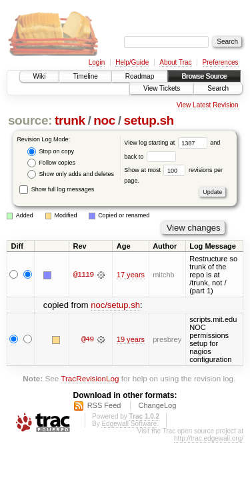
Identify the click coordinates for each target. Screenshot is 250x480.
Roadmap (139, 76)
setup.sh (148, 120)
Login (97, 62)
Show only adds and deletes (70, 174)
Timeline (85, 76)
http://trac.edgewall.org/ (208, 438)
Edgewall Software (129, 423)
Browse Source (204, 76)
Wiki (39, 76)
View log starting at (167, 142)
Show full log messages (56, 189)
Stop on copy (50, 151)
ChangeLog (157, 405)
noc (104, 120)
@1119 (83, 274)
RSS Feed (104, 405)
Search (218, 88)
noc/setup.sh (115, 305)
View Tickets (161, 88)
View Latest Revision (208, 105)
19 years (131, 339)
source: (30, 120)
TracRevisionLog (90, 378)
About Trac (175, 62)
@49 (87, 339)
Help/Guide (132, 62)
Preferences (221, 62)
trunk (70, 120)
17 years (131, 275)
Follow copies (51, 163)
